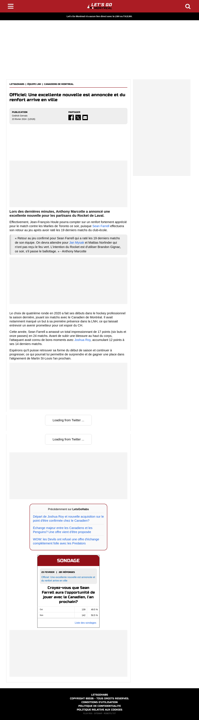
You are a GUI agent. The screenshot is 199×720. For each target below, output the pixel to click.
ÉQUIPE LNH (34, 84)
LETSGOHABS (16, 84)
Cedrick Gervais (20, 115)
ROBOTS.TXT (110, 713)
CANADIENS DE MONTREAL (59, 84)
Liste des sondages (85, 622)
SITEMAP (98, 713)
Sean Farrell (100, 226)
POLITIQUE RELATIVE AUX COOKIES (99, 709)
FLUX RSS (87, 713)
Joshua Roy (82, 340)
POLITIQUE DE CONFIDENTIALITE (99, 705)
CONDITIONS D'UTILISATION (99, 702)
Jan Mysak (76, 242)
